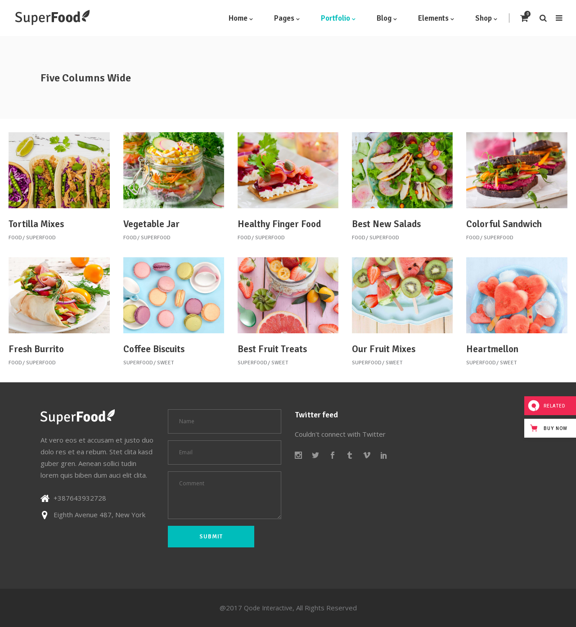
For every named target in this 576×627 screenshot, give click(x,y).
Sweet (165, 362)
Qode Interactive (268, 608)
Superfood (41, 237)
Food (15, 237)
